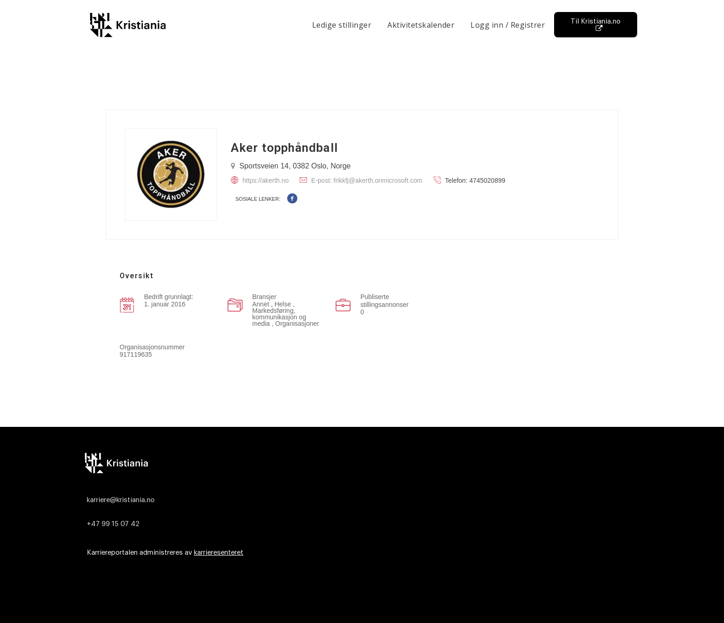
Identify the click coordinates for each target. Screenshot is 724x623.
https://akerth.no (265, 180)
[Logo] (359, 463)
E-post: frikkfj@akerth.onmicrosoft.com (366, 180)
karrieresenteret (218, 552)
